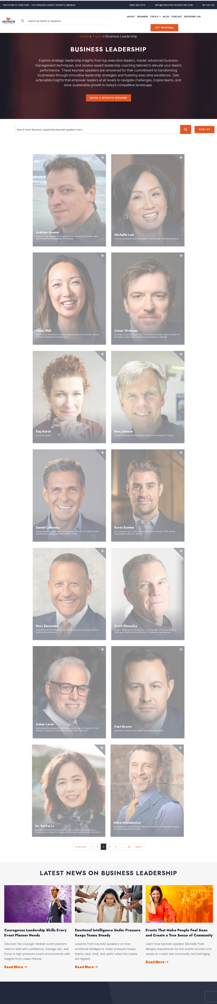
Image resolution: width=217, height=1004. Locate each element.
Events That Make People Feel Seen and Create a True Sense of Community (179, 687)
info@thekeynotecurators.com (174, 4)
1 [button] (107, 727)
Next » (138, 600)
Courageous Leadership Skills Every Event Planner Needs (35, 687)
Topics (97, 36)
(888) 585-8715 (137, 4)
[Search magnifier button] (32, 20)
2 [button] (110, 727)
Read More (15, 721)
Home (84, 36)
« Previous (80, 600)
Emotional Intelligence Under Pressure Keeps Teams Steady (108, 687)
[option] (38, 681)
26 (129, 600)
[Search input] (73, 20)
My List (208, 4)
